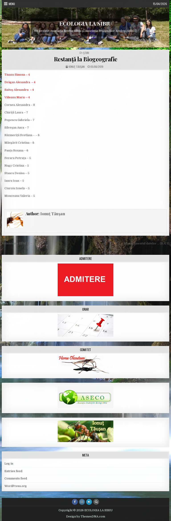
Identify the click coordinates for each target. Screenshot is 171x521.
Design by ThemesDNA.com (85, 516)
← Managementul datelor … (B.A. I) (144, 243)
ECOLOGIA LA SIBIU (85, 23)
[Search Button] (96, 502)
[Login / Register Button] (89, 502)
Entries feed (13, 471)
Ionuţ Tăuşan (77, 66)
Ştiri (86, 53)
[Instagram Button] (82, 502)
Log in (8, 463)
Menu (12, 4)
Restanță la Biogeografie (85, 59)
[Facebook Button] (75, 502)
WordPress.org (15, 486)
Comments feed (15, 478)
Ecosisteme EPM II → (17, 243)
